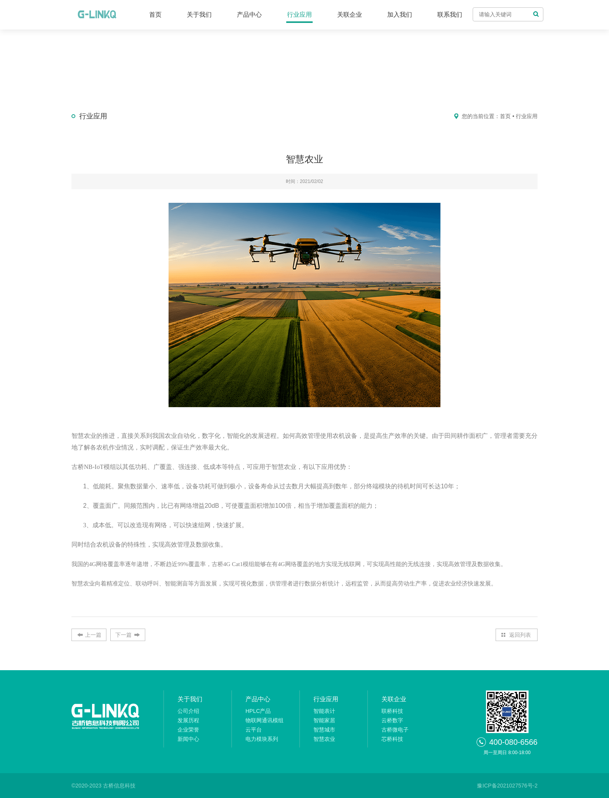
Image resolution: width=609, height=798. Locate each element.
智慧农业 (324, 739)
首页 (155, 14)
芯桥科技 (392, 739)
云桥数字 (392, 720)
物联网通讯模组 (264, 720)
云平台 (253, 730)
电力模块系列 (261, 739)
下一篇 (123, 635)
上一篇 (93, 635)
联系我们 (449, 14)
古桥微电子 (395, 730)
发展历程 (188, 720)
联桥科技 (392, 711)
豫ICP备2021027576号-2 (507, 785)
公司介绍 (188, 711)
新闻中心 (188, 739)
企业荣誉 (188, 730)
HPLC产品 (258, 711)
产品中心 (249, 14)
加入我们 (399, 14)
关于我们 (199, 14)
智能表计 (324, 711)
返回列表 (520, 635)
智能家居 (324, 720)
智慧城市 (324, 730)
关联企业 (349, 14)
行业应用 (299, 14)
